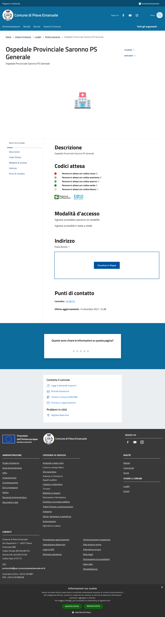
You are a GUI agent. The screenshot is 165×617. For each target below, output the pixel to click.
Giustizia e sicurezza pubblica (56, 501)
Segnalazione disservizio (54, 544)
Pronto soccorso (52, 37)
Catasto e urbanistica (52, 484)
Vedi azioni (130, 55)
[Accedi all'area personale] (149, 3)
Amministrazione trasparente (96, 539)
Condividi (130, 50)
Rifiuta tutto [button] (93, 606)
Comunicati (128, 468)
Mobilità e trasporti (51, 493)
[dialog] (82, 600)
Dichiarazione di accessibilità (96, 559)
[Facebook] (121, 15)
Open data (88, 564)
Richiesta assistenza (52, 554)
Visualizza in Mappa (106, 265)
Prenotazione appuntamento (56, 539)
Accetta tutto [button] (72, 606)
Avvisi (126, 472)
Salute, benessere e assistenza (57, 516)
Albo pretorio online (92, 544)
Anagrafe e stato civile (53, 463)
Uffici (4, 472)
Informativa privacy (92, 549)
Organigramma (9, 477)
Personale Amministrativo (14, 497)
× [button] (162, 587)
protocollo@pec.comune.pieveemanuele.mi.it (23, 568)
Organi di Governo (10, 463)
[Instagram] (135, 15)
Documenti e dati (10, 502)
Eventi (126, 491)
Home (8, 37)
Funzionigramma (10, 482)
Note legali (88, 554)
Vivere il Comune (23, 37)
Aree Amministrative (12, 468)
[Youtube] (128, 15)
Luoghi (38, 37)
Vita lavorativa (49, 471)
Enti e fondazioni (10, 487)
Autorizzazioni (49, 521)
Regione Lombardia (11, 3)
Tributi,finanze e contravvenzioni (58, 506)
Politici (5, 492)
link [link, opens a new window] (108, 600)
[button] (82, 612)
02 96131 (70, 301)
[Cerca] (159, 15)
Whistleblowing (90, 569)
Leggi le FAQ (48, 549)
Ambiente (47, 511)
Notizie (126, 463)
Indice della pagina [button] (17, 143)
